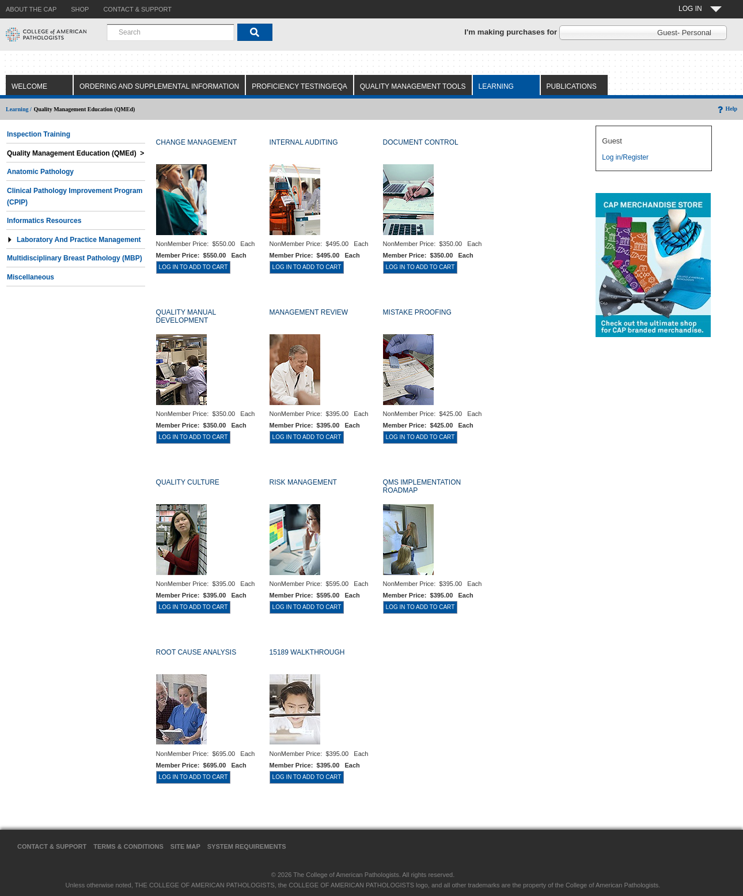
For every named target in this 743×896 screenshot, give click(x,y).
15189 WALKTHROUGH (307, 652)
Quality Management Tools (413, 86)
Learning (496, 86)
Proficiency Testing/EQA (299, 86)
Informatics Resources (44, 221)
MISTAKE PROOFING (417, 312)
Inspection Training (38, 134)
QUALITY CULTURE (187, 482)
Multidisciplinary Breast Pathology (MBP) (74, 258)
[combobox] (170, 32)
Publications (572, 86)
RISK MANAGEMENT (303, 482)
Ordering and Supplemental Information (159, 86)
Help (726, 108)
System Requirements (246, 846)
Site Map (185, 846)
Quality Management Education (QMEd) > (75, 153)
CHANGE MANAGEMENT (196, 142)
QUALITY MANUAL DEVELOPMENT (186, 316)
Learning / (19, 109)
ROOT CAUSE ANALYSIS (196, 652)
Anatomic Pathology (40, 172)
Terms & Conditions (128, 846)
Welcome (29, 86)
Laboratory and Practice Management (74, 240)
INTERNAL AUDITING (304, 142)
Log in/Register (625, 157)
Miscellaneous (30, 277)
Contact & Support (51, 846)
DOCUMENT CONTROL (420, 142)
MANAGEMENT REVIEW (309, 312)
